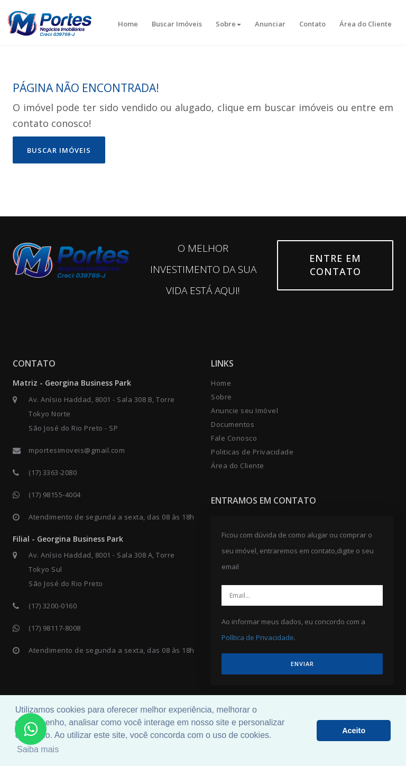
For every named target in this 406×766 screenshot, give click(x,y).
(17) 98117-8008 (55, 628)
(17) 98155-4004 (55, 494)
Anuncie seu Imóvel (244, 410)
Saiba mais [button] (38, 749)
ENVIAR (302, 664)
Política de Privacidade (258, 637)
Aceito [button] (353, 730)
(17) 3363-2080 (53, 472)
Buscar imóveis (59, 150)
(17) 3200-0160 (53, 605)
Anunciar (270, 24)
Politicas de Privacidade (252, 452)
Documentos (232, 424)
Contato (312, 24)
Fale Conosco (234, 438)
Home (128, 24)
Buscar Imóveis (177, 24)
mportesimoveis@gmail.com (77, 450)
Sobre (228, 24)
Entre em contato (335, 265)
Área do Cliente (365, 24)
